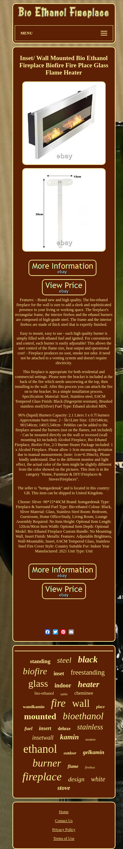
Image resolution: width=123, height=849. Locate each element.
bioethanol (83, 716)
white (98, 779)
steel (64, 660)
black (88, 659)
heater (88, 684)
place (100, 706)
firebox (90, 767)
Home (64, 812)
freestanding (88, 672)
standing (40, 661)
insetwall (42, 737)
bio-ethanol (44, 693)
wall (81, 703)
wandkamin (34, 706)
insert (45, 728)
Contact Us (64, 820)
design (76, 779)
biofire (35, 671)
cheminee (83, 693)
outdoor (70, 753)
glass (38, 683)
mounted (40, 716)
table (64, 694)
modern (90, 739)
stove (63, 787)
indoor (62, 685)
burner (46, 763)
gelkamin (93, 752)
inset (58, 673)
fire (58, 703)
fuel (28, 728)
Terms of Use (63, 838)
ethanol (40, 749)
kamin (69, 737)
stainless (90, 727)
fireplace (42, 777)
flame (73, 766)
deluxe (64, 728)
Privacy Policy (63, 829)
